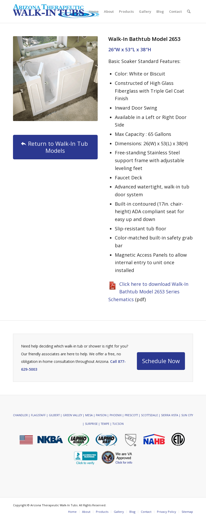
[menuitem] (93, 11)
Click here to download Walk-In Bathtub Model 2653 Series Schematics (148, 291)
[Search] (188, 11)
